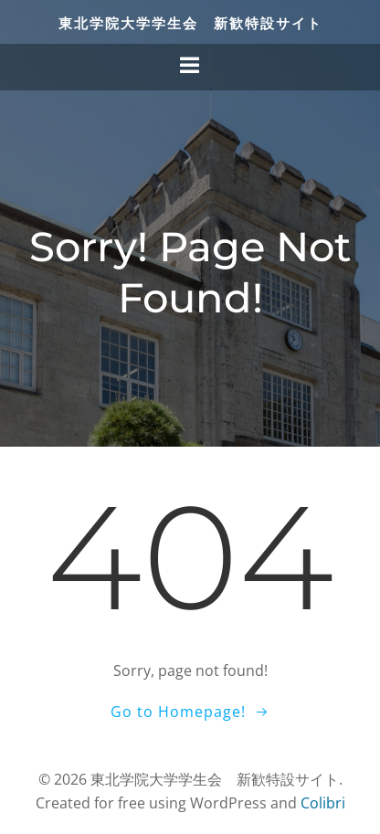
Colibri (323, 803)
